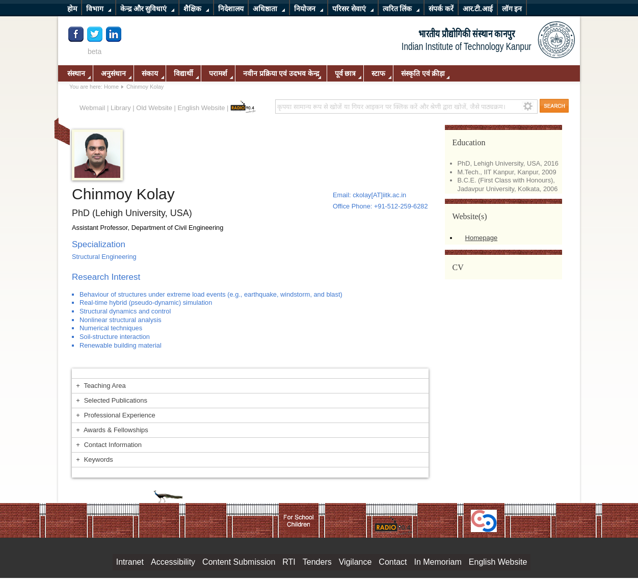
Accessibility (173, 562)
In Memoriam (437, 562)
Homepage (481, 238)
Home (111, 87)
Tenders (317, 562)
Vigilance (355, 562)
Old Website (154, 108)
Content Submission (238, 562)
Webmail (92, 108)
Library (121, 108)
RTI (288, 562)
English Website (201, 108)
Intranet (130, 562)
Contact (393, 562)
